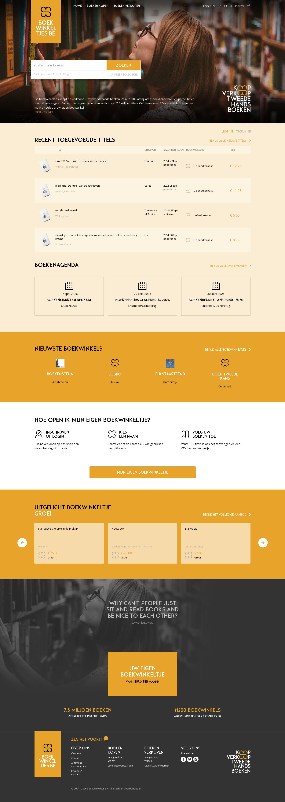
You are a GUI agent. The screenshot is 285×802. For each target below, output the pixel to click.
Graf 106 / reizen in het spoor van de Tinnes (80, 161)
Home (77, 6)
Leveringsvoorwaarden (118, 765)
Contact (207, 6)
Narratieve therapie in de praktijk (58, 528)
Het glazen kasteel (66, 210)
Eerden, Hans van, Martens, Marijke (131, 546)
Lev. (146, 235)
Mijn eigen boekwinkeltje (142, 472)
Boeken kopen (97, 6)
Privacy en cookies (76, 772)
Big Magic (191, 528)
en (220, 6)
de (231, 6)
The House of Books (150, 212)
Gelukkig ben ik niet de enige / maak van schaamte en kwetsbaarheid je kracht (96, 237)
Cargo (147, 185)
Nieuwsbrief (187, 753)
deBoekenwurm (203, 215)
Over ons (76, 753)
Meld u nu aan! (44, 112)
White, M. (43, 546)
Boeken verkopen (126, 6)
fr (225, 6)
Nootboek (117, 528)
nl (214, 6)
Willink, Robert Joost (66, 166)
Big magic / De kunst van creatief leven (77, 185)
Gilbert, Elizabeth (65, 191)
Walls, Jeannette (64, 216)
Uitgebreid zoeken (124, 74)
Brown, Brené (63, 244)
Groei (51, 557)
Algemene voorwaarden (78, 764)
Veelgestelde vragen (115, 759)
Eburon (148, 161)
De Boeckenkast (203, 166)
